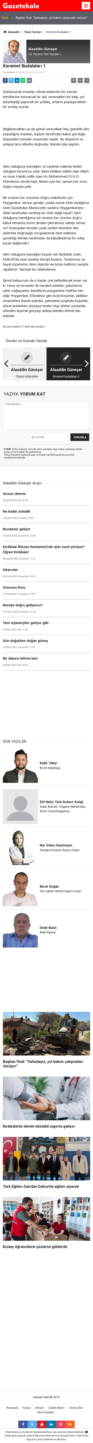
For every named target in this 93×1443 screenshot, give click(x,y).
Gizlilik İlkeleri (57, 1408)
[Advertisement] (46, 703)
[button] (73, 80)
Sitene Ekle (76, 1408)
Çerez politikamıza (46, 1439)
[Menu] (86, 5)
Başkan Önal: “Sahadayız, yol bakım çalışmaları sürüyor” (52, 18)
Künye (26, 1408)
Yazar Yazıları (32, 31)
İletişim (39, 1408)
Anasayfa (11, 31)
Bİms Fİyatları (45, 1412)
